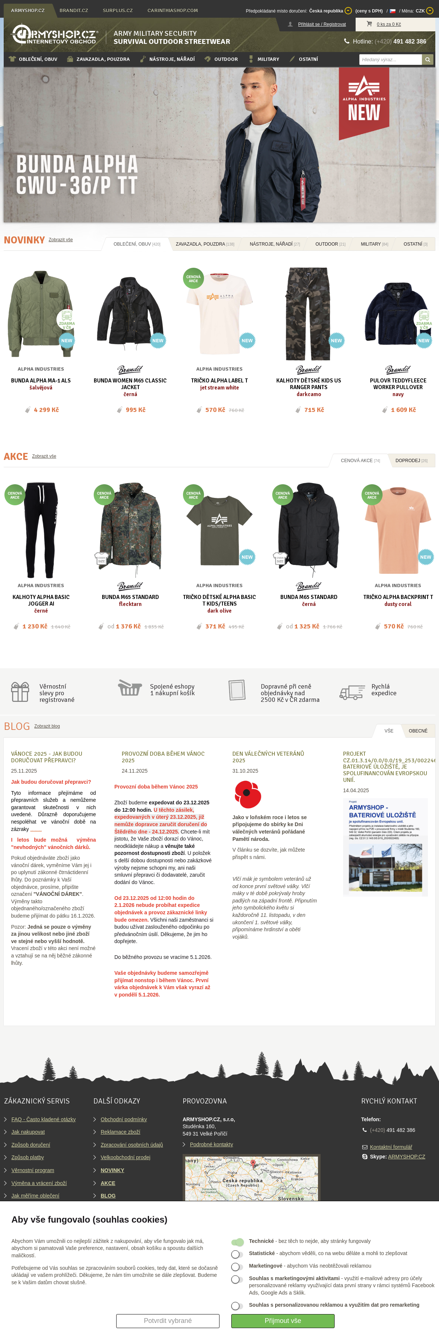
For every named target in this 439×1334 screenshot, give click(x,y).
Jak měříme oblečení (35, 1196)
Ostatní (303, 59)
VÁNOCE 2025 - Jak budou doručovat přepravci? (46, 757)
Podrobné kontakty (211, 1144)
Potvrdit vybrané (168, 1320)
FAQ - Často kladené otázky (43, 1119)
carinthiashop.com (173, 10)
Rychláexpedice (384, 689)
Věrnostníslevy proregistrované (57, 693)
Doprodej (411, 460)
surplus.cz (118, 10)
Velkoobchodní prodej (126, 1157)
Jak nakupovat (28, 1132)
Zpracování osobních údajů (132, 1145)
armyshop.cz (28, 10)
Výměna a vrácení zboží (39, 1183)
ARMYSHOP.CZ (406, 1157)
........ (36, 829)
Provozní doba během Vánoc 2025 (163, 757)
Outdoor (221, 59)
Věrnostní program (32, 1170)
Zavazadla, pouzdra (98, 59)
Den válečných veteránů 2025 (268, 757)
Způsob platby (27, 1157)
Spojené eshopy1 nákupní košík (172, 689)
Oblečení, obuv (32, 59)
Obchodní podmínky (124, 1119)
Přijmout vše (283, 1320)
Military (263, 59)
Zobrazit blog (47, 726)
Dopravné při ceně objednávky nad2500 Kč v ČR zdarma (290, 693)
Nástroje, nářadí (167, 59)
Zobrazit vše (61, 239)
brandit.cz (73, 10)
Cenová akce (360, 460)
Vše (388, 731)
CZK (424, 10)
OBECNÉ (418, 731)
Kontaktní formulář (391, 1147)
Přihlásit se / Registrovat (322, 24)
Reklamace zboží (120, 1132)
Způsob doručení (30, 1145)
